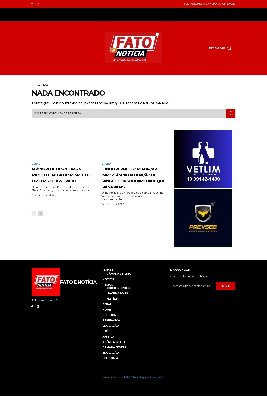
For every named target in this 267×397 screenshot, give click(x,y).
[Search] (230, 114)
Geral (36, 165)
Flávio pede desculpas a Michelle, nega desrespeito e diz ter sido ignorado (63, 179)
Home (36, 85)
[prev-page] (34, 226)
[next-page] (40, 226)
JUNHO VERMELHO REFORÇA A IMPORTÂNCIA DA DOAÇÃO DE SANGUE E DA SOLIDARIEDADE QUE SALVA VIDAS (132, 185)
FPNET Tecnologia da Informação (144, 378)
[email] (193, 287)
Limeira (106, 165)
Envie (226, 286)
